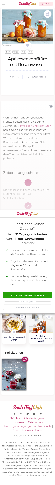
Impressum (19, 422)
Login (45, 4)
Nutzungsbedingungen (18, 426)
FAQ (11, 418)
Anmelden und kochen (27, 307)
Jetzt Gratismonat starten (27, 295)
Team (19, 418)
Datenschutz (35, 422)
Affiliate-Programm (35, 418)
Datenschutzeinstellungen (28, 430)
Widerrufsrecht (43, 426)
